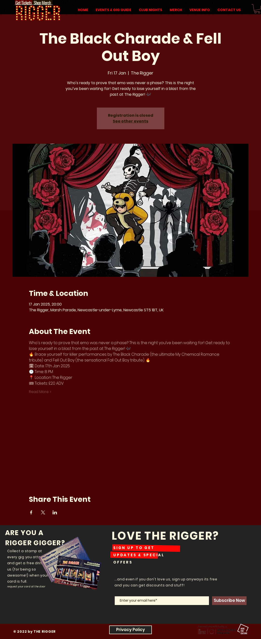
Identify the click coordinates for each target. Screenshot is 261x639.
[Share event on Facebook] (31, 512)
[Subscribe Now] (229, 600)
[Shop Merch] (42, 2)
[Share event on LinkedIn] (55, 512)
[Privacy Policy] (130, 629)
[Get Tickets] (23, 2)
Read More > (40, 391)
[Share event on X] (43, 512)
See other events (130, 121)
